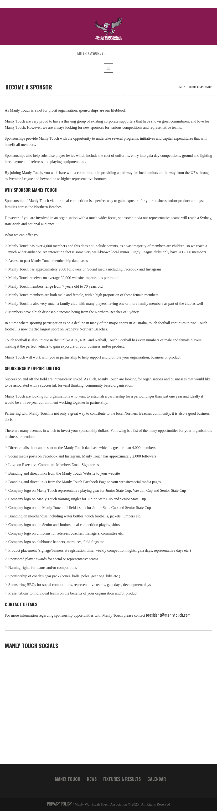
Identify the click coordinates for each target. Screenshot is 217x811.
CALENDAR (156, 779)
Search (134, 53)
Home (179, 86)
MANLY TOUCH (67, 779)
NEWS (92, 779)
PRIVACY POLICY (59, 804)
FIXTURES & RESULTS (122, 779)
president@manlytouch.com (168, 615)
